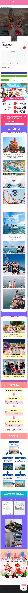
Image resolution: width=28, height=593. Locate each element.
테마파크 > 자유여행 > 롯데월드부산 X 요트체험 (6, 7)
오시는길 (23, 80)
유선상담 (23, 588)
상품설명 (5, 80)
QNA (14, 80)
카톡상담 (23, 586)
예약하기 (23, 584)
